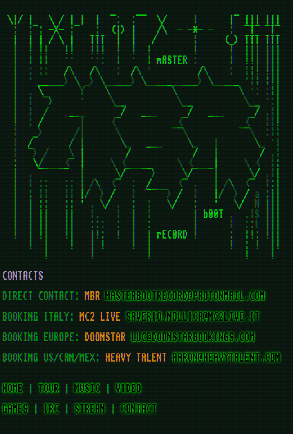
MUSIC (87, 389)
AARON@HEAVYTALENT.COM (226, 358)
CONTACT (139, 409)
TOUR (48, 389)
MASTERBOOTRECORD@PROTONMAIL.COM (185, 296)
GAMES (15, 409)
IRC (51, 409)
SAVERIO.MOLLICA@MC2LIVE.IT (193, 317)
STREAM (89, 409)
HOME (12, 389)
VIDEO (128, 389)
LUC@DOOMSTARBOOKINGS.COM (193, 337)
